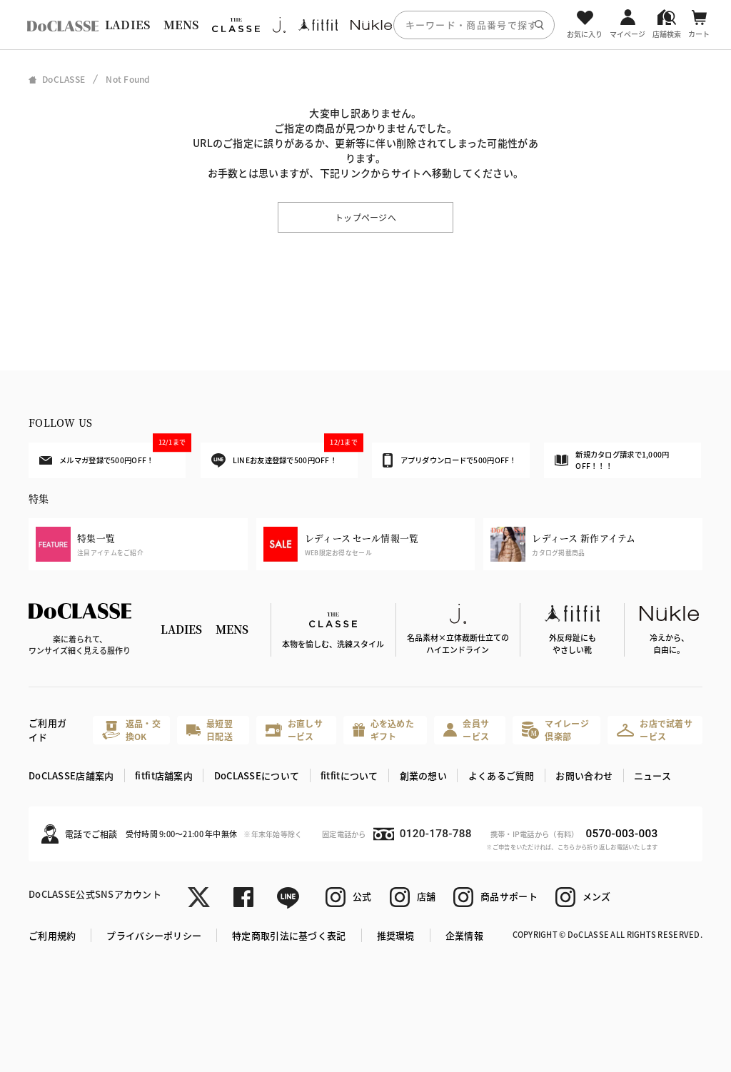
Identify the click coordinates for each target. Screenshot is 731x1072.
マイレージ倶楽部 (555, 729)
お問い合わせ (583, 775)
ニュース (652, 775)
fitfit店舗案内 (164, 775)
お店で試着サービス (654, 729)
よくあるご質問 (501, 775)
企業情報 (464, 935)
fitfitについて (349, 775)
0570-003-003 (621, 833)
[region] (365, 24)
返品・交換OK (131, 729)
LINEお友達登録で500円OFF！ (284, 455)
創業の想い (423, 775)
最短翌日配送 (209, 729)
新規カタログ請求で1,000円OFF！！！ (612, 460)
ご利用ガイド (47, 730)
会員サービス (466, 729)
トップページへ (365, 217)
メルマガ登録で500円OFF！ (112, 454)
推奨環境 (396, 935)
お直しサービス (294, 729)
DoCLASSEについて (256, 775)
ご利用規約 (52, 935)
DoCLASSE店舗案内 (71, 775)
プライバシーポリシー (153, 935)
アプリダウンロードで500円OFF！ (449, 460)
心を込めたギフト (383, 729)
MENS (181, 24)
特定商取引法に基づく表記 (289, 935)
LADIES (128, 24)
